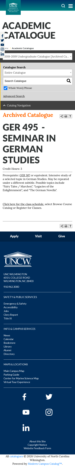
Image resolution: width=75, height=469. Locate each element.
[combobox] (37, 56)
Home (5, 48)
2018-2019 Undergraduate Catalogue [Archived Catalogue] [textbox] (38, 56)
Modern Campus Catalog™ (45, 463)
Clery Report (11, 314)
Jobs (6, 311)
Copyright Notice (37, 444)
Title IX (8, 318)
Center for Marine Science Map (21, 378)
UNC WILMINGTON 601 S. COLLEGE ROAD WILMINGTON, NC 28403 (18, 278)
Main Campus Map (14, 370)
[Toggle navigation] (70, 6)
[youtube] (30, 412)
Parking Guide (11, 374)
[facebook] (30, 396)
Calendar (9, 339)
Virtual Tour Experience (17, 382)
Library (8, 346)
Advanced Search (14, 96)
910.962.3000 (11, 286)
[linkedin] (30, 427)
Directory (9, 353)
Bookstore (9, 342)
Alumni (7, 350)
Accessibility (11, 307)
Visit (38, 236)
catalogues (16, 456)
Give (61, 236)
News (7, 335)
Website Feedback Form (37, 448)
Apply (14, 236)
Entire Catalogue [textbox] (15, 72)
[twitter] (2, 40)
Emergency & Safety (15, 303)
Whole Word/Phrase (20, 88)
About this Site (37, 441)
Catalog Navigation (19, 105)
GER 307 (25, 175)
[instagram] (2, 49)
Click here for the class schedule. (23, 204)
